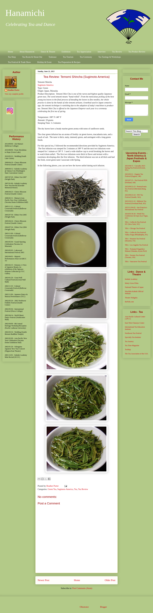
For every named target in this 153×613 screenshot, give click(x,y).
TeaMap (128, 349)
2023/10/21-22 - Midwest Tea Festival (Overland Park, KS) (135, 202)
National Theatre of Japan (134, 287)
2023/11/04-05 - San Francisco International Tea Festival (136, 208)
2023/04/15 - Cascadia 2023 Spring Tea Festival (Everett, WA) (135, 168)
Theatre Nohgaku (131, 298)
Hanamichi (25, 13)
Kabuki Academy (131, 279)
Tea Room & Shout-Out (32, 57)
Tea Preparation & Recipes (69, 62)
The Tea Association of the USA (136, 354)
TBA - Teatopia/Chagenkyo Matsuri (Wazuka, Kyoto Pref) (136, 250)
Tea (75, 489)
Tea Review (117, 52)
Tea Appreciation (84, 52)
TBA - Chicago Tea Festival (135, 228)
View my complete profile (14, 94)
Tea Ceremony (86, 57)
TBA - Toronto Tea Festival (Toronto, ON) (135, 256)
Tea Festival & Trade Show (19, 62)
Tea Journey (129, 341)
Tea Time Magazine (132, 345)
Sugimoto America (45, 85)
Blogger (103, 607)
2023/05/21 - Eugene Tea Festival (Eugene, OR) (134, 175)
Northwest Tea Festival (133, 333)
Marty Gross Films (132, 283)
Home (10, 52)
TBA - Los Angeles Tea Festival (136, 245)
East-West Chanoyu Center (134, 323)
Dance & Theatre (48, 52)
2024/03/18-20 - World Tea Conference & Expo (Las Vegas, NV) (136, 216)
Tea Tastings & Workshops (109, 57)
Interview (102, 52)
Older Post (110, 580)
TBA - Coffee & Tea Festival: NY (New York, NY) (135, 223)
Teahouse (52, 57)
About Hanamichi (26, 52)
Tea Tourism (68, 57)
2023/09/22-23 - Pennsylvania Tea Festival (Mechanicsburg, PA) (136, 189)
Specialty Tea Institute (133, 337)
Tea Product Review (136, 52)
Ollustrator (84, 607)
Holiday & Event (44, 62)
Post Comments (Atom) (82, 588)
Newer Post (43, 580)
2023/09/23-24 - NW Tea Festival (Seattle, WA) (134, 196)
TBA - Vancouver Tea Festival (136, 261)
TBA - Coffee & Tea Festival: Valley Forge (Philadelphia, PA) (136, 233)
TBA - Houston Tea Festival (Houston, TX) (135, 240)
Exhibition (66, 52)
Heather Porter (52, 486)
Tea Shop (12, 57)
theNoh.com (129, 302)
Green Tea (52, 489)
